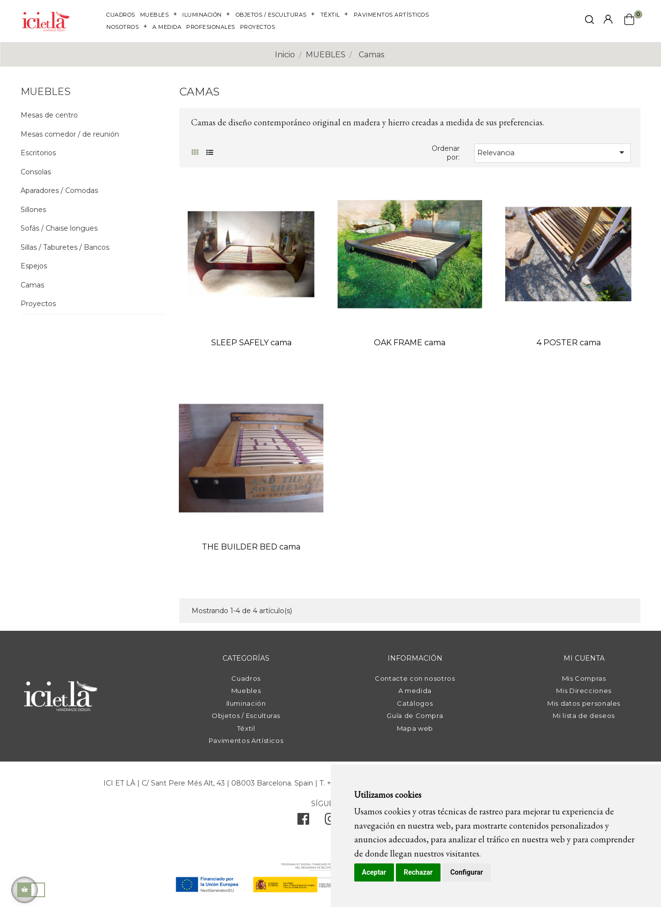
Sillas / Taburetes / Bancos (65, 247)
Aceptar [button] (374, 872)
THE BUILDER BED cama (251, 546)
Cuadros (246, 678)
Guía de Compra (415, 715)
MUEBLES (46, 91)
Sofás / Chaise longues (59, 228)
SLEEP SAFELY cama (251, 342)
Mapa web (415, 728)
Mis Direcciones (584, 690)
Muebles (246, 690)
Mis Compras (584, 678)
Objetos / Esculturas (246, 715)
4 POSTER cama (569, 342)
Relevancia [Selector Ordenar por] (552, 152)
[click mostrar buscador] (589, 21)
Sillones (33, 210)
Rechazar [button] (418, 872)
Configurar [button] (466, 872)
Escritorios (38, 153)
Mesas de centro (49, 115)
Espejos (34, 266)
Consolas (36, 172)
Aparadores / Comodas (59, 191)
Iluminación (246, 703)
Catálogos (415, 703)
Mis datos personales (583, 703)
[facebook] (303, 821)
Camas (32, 285)
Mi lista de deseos (584, 715)
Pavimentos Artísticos (246, 740)
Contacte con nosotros (415, 678)
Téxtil (246, 728)
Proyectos (38, 304)
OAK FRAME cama (409, 342)
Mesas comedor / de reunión (70, 134)
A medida (415, 690)
